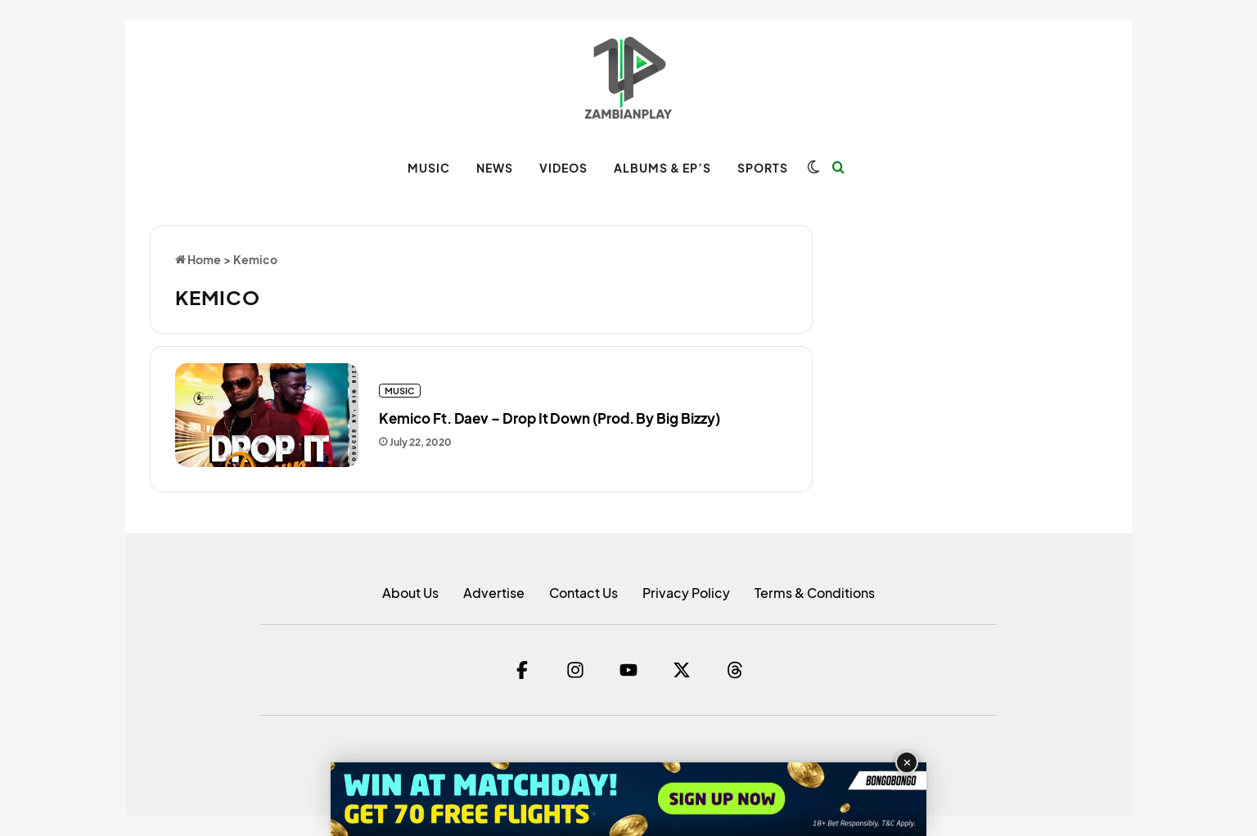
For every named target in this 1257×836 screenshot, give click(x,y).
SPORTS (762, 167)
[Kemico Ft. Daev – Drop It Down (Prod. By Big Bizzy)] (266, 415)
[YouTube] (628, 669)
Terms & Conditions (815, 592)
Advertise (494, 592)
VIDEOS (563, 167)
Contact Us (583, 592)
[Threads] (734, 669)
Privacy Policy (686, 592)
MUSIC (429, 167)
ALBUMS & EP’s (662, 167)
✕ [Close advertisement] (907, 763)
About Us (410, 592)
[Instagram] (575, 669)
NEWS (494, 167)
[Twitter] (681, 669)
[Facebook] (522, 669)
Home (198, 259)
